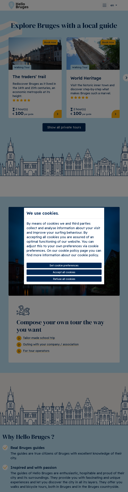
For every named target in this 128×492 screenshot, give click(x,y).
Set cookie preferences (64, 265)
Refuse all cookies (64, 279)
